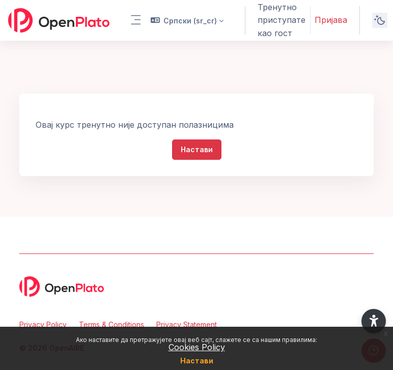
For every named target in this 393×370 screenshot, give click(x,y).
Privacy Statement (186, 324)
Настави (196, 360)
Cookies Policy (197, 347)
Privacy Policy (43, 324)
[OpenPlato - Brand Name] (59, 20)
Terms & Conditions (111, 324)
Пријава (331, 20)
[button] (187, 20)
